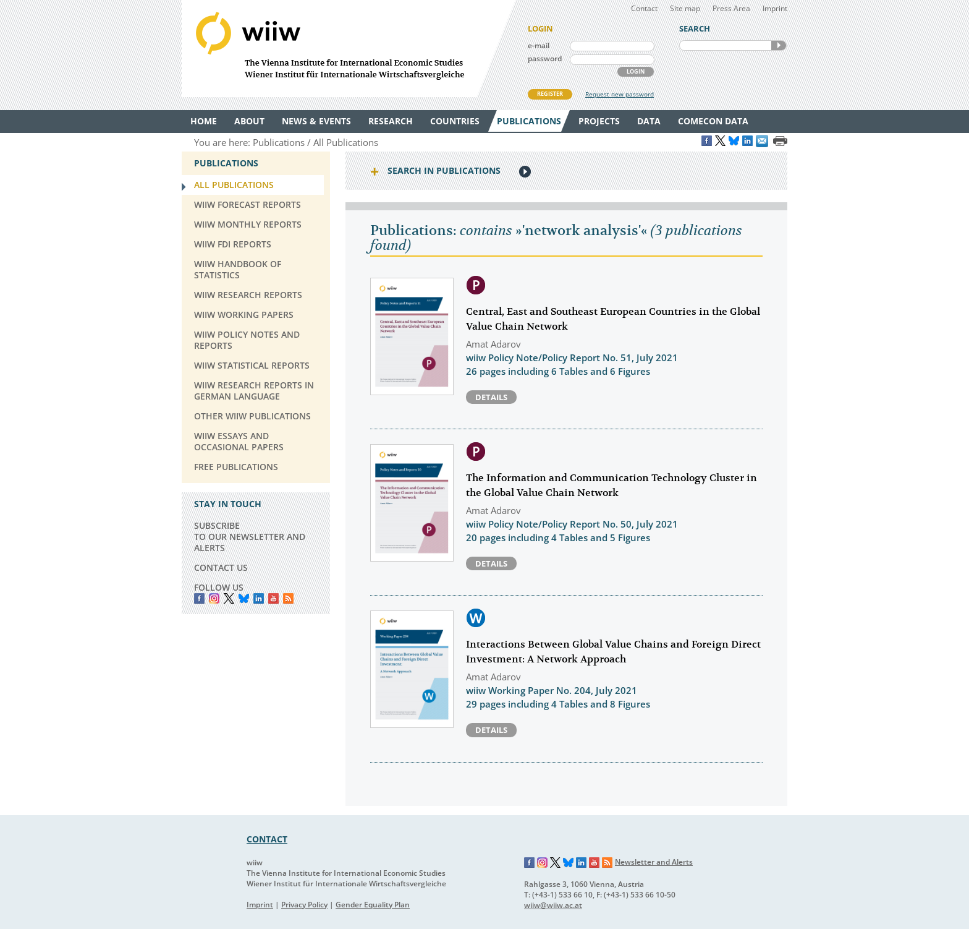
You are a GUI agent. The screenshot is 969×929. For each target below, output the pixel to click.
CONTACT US (221, 567)
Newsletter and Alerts (654, 862)
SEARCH (778, 45)
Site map (685, 8)
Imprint (775, 8)
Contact (644, 8)
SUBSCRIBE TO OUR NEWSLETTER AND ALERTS (249, 537)
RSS (288, 598)
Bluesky (244, 598)
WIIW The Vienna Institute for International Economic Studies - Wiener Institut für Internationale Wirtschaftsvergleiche (348, 48)
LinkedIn (258, 598)
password (545, 58)
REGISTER (550, 94)
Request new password (619, 94)
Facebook (199, 598)
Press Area (731, 8)
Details (491, 397)
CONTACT (267, 839)
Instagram (542, 862)
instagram (214, 598)
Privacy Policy (304, 904)
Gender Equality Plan (373, 904)
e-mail (538, 45)
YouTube (273, 598)
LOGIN (636, 71)
